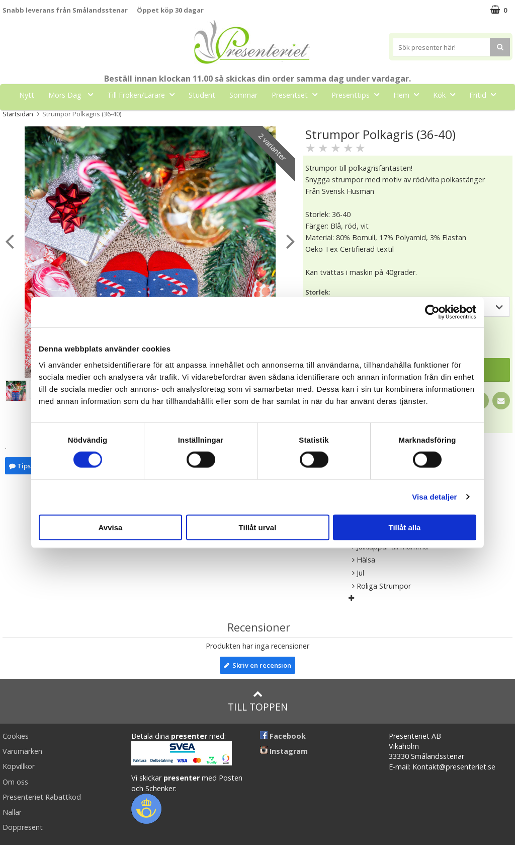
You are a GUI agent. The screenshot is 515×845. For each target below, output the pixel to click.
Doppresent (23, 827)
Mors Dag (73, 94)
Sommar (243, 95)
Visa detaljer (434, 496)
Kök (447, 94)
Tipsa (22, 465)
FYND (301, 117)
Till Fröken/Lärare (144, 94)
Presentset (297, 94)
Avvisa (111, 527)
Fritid (485, 94)
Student (202, 95)
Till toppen (258, 701)
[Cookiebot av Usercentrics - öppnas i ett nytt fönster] (432, 312)
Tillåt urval (258, 527)
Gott (219, 117)
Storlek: (317, 292)
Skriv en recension (257, 665)
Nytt (26, 95)
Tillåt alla (405, 527)
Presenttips (358, 94)
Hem (409, 94)
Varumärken (22, 751)
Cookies (16, 736)
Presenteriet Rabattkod (42, 797)
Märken (263, 117)
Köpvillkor (19, 766)
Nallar (12, 812)
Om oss (15, 782)
